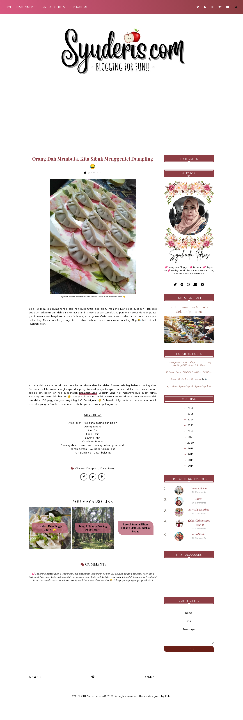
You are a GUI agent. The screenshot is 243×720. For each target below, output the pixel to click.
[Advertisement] (121, 119)
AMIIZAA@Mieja (198, 510)
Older (151, 677)
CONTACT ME (79, 7)
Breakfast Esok (88, 393)
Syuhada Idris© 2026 (100, 696)
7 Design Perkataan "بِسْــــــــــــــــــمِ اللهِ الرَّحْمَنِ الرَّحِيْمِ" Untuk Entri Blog (188, 363)
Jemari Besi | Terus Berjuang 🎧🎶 (189, 379)
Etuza (198, 499)
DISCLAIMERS (26, 7)
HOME (8, 7)
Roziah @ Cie (199, 488)
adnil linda (198, 534)
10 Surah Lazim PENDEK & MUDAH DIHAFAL (189, 372)
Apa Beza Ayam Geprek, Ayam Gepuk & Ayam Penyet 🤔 (189, 387)
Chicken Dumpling (86, 468)
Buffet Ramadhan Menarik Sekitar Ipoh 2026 (189, 309)
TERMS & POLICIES (52, 7)
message (189, 635)
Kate (168, 696)
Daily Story (107, 468)
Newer (35, 677)
